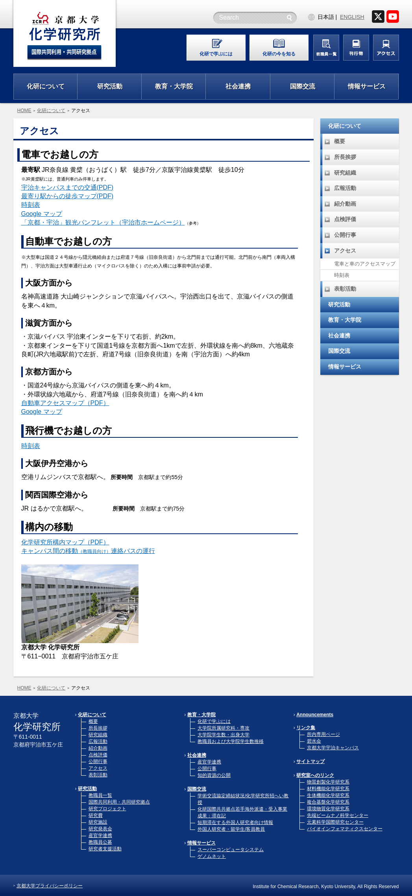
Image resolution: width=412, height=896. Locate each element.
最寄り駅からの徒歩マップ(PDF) (67, 196)
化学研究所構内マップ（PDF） (65, 542)
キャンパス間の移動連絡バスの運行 (88, 551)
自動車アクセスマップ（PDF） (65, 403)
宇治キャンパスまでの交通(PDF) (67, 187)
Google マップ (41, 213)
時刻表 (30, 204)
